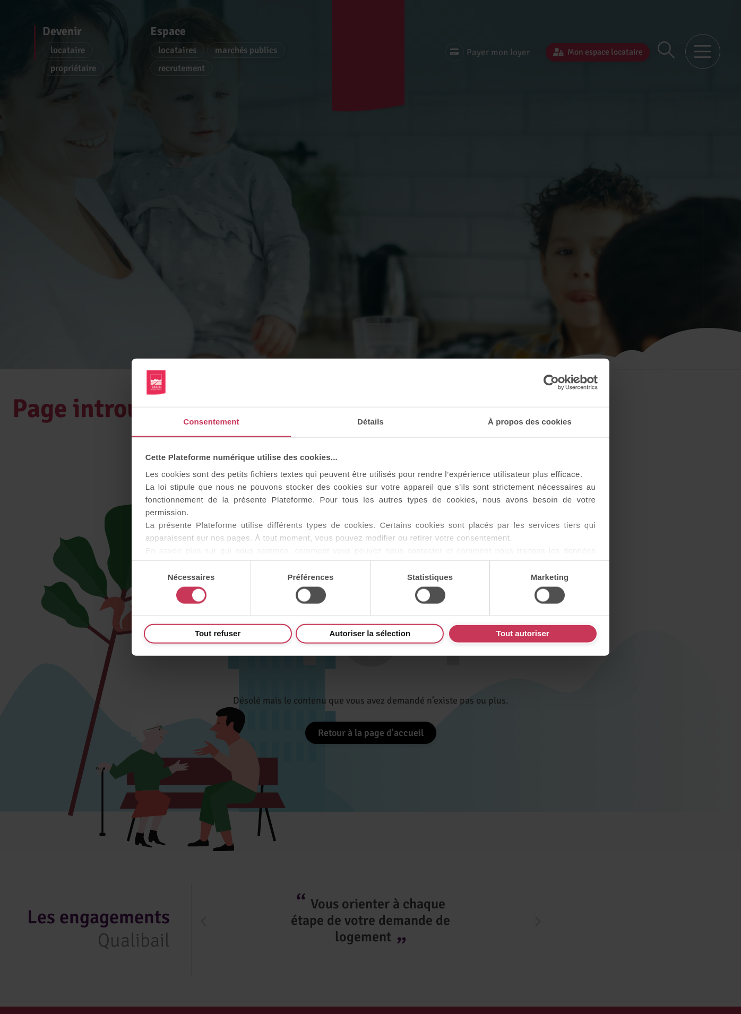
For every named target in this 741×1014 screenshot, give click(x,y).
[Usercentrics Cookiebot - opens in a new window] (551, 382)
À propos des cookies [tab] (530, 421)
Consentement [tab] (211, 421)
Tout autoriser (522, 633)
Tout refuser (217, 633)
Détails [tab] (370, 421)
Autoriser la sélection (370, 633)
